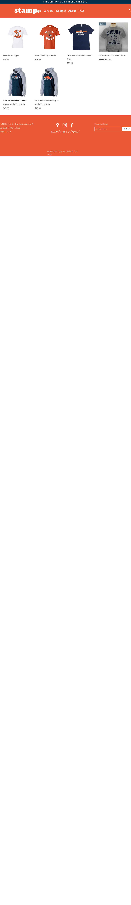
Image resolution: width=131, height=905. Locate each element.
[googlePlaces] (57, 125)
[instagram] (65, 125)
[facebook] (72, 125)
